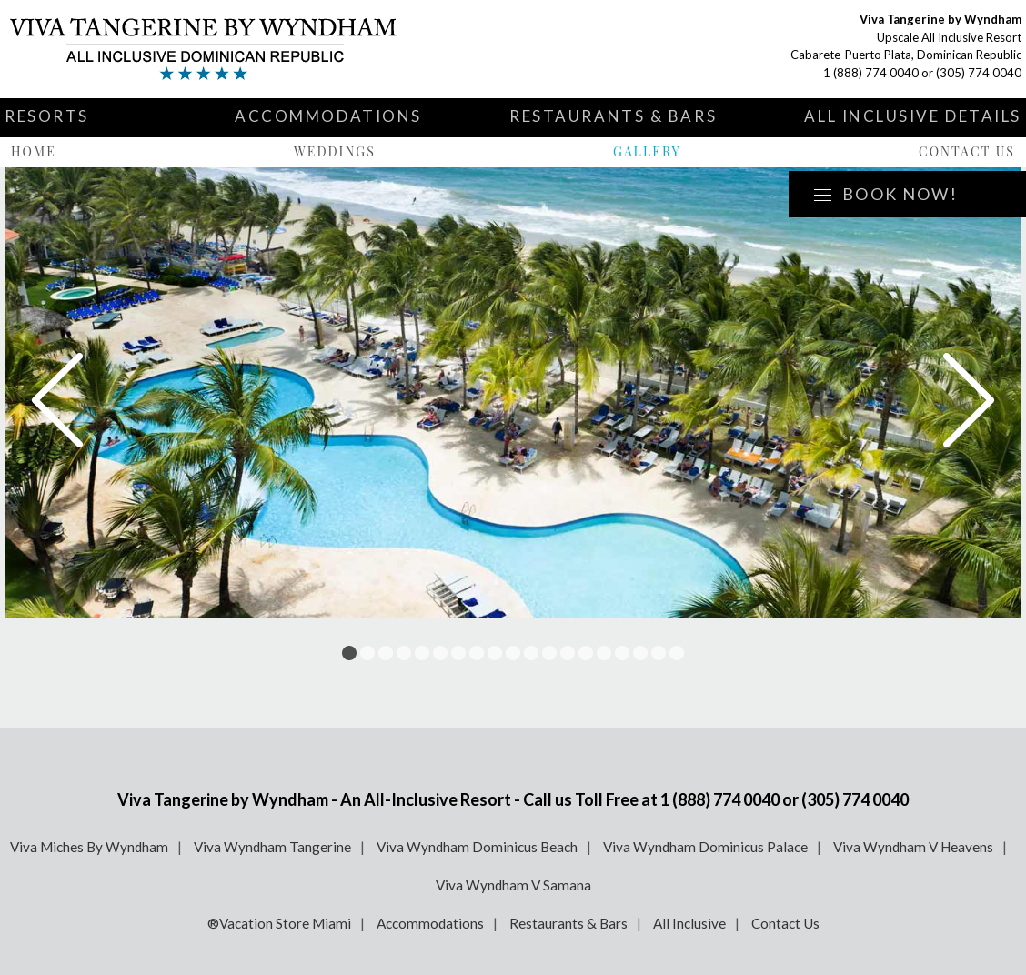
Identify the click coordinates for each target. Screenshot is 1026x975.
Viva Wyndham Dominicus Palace (705, 847)
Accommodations (328, 116)
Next (968, 400)
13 (567, 653)
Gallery (647, 151)
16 (622, 653)
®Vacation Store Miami (279, 923)
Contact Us (967, 151)
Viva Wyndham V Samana (513, 885)
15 (604, 653)
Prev (57, 400)
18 (658, 653)
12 (549, 653)
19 (676, 653)
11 (531, 653)
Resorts (47, 116)
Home (33, 151)
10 (513, 653)
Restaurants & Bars (613, 116)
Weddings (335, 151)
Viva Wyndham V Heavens (913, 847)
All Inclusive (689, 923)
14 (585, 653)
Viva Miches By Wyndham (89, 847)
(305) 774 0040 (978, 72)
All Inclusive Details (912, 116)
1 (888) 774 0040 (871, 72)
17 (640, 653)
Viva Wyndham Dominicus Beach (477, 847)
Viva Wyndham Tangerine (272, 847)
